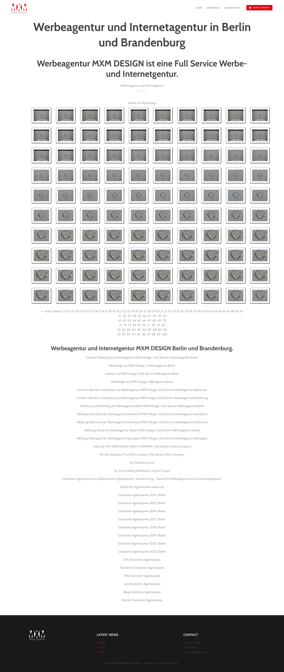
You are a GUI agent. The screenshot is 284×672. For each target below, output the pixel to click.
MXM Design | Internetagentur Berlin (151, 365)
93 (128, 334)
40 (199, 311)
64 (134, 320)
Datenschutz (171, 663)
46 (224, 311)
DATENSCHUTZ (232, 7)
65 (139, 320)
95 (138, 334)
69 (159, 320)
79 (158, 325)
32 (165, 311)
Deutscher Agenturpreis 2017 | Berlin (142, 519)
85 (139, 330)
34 (174, 311)
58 (154, 316)
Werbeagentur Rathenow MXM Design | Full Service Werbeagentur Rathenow (158, 422)
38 (190, 311)
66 (144, 320)
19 (113, 311)
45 (220, 311)
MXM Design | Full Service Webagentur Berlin (150, 373)
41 (203, 311)
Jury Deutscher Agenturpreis (142, 584)
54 (134, 316)
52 (124, 316)
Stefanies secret (144, 462)
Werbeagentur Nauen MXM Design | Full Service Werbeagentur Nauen (155, 430)
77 (148, 325)
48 (232, 311)
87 (149, 330)
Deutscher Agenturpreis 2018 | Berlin (142, 527)
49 (237, 311)
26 (141, 311)
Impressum (152, 663)
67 (149, 320)
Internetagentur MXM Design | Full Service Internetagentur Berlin (156, 357)
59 (159, 316)
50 (241, 311)
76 (143, 325)
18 (110, 311)
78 (153, 325)
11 (86, 311)
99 (158, 334)
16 (103, 311)
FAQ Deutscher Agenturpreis (142, 576)
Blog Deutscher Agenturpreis (142, 592)
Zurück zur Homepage (142, 103)
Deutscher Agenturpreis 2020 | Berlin (142, 543)
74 (134, 325)
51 (119, 316)
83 (129, 330)
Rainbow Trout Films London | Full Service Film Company (147, 454)
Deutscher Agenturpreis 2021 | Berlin (142, 551)
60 (164, 316)
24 (133, 311)
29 (153, 311)
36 (182, 311)
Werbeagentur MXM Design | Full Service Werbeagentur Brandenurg (164, 398)
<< (42, 311)
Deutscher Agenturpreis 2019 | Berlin (142, 535)
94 (133, 334)
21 (121, 311)
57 (149, 316)
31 (161, 311)
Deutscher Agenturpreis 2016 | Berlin (142, 511)
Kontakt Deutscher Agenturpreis (142, 600)
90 (165, 330)
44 (215, 311)
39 (195, 311)
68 (154, 320)
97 (148, 334)
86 (144, 330)
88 (155, 330)
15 (99, 311)
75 (139, 325)
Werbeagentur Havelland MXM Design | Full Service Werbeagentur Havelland (157, 414)
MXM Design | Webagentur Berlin (151, 382)
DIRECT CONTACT (259, 7)
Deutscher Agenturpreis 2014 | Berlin (142, 495)
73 (129, 325)
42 (207, 311)
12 (89, 311)
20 (117, 311)
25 (137, 311)
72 (124, 325)
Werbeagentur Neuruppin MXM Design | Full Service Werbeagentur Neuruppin (158, 438)
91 (119, 334)
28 (149, 311)
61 (119, 320)
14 (96, 311)
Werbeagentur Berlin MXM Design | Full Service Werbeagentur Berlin (160, 406)
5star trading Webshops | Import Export (144, 471)
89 (160, 330)
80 (163, 325)
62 (124, 320)
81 (119, 330)
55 (139, 316)
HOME (199, 7)
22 (125, 311)
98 (153, 334)
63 (129, 320)
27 (145, 311)
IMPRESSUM (213, 7)
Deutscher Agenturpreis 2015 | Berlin (142, 503)
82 (123, 330)
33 (169, 311)
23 (129, 311)
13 (93, 311)
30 (158, 311)
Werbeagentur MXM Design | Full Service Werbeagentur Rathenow (164, 390)
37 (186, 311)
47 (228, 311)
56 (144, 316)
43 (211, 311)
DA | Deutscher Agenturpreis (142, 559)
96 (143, 334)
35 (178, 311)
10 (83, 311)
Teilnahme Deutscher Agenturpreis (142, 568)
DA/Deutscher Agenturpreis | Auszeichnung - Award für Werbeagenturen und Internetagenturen (160, 479)
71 (120, 325)
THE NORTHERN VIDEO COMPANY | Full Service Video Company (148, 446)
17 (106, 311)
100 (164, 334)
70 (164, 320)
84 (134, 330)
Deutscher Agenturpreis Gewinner (142, 487)
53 (129, 316)
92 (123, 334)
